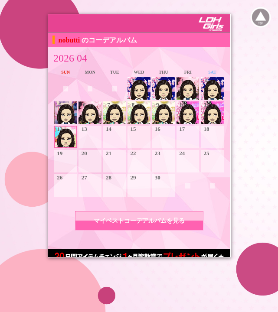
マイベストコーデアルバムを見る (139, 221)
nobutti (70, 40)
